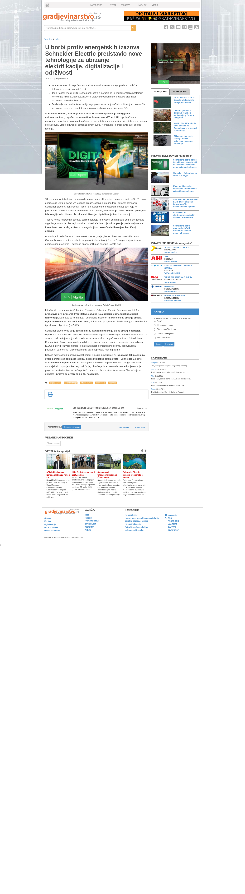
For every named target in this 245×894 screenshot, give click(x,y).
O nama (48, 518)
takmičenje (100, 383)
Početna (48, 39)
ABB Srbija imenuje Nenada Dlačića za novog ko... (58, 475)
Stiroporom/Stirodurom (166, 329)
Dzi (152, 382)
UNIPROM (169, 286)
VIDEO (155, 5)
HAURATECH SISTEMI (174, 296)
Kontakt (48, 521)
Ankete (88, 530)
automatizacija (70, 383)
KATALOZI (142, 5)
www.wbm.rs (170, 282)
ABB (166, 256)
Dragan (154, 363)
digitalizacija (55, 383)
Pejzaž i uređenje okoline (136, 527)
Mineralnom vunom (165, 325)
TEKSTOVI (127, 6)
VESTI (113, 5)
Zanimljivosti (90, 524)
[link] (81, 17)
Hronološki (124, 427)
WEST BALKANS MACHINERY (178, 277)
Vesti (58, 39)
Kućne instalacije (133, 524)
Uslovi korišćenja (52, 530)
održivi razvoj (86, 383)
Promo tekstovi (92, 521)
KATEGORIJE (98, 6)
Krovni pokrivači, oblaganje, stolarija (142, 518)
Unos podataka (51, 527)
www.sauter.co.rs (172, 273)
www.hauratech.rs (172, 300)
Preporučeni (140, 427)
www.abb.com (170, 261)
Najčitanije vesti (180, 91)
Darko (153, 389)
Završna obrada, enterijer (136, 521)
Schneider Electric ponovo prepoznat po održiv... (133, 475)
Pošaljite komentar (72, 427)
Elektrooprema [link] (53, 443)
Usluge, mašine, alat (134, 530)
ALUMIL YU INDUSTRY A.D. (177, 247)
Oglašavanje (50, 524)
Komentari (159, 357)
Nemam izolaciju (164, 337)
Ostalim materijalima (165, 333)
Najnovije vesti (160, 92)
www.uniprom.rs (172, 291)
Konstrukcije (131, 515)
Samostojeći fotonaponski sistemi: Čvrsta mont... (107, 475)
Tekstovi (88, 518)
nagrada (112, 383)
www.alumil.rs (170, 252)
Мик (153, 376)
